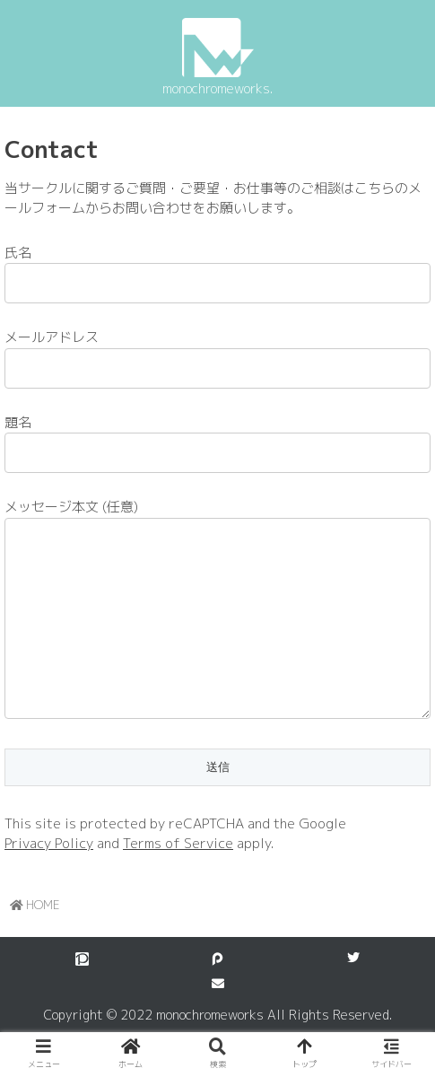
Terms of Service (178, 879)
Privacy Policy (48, 879)
